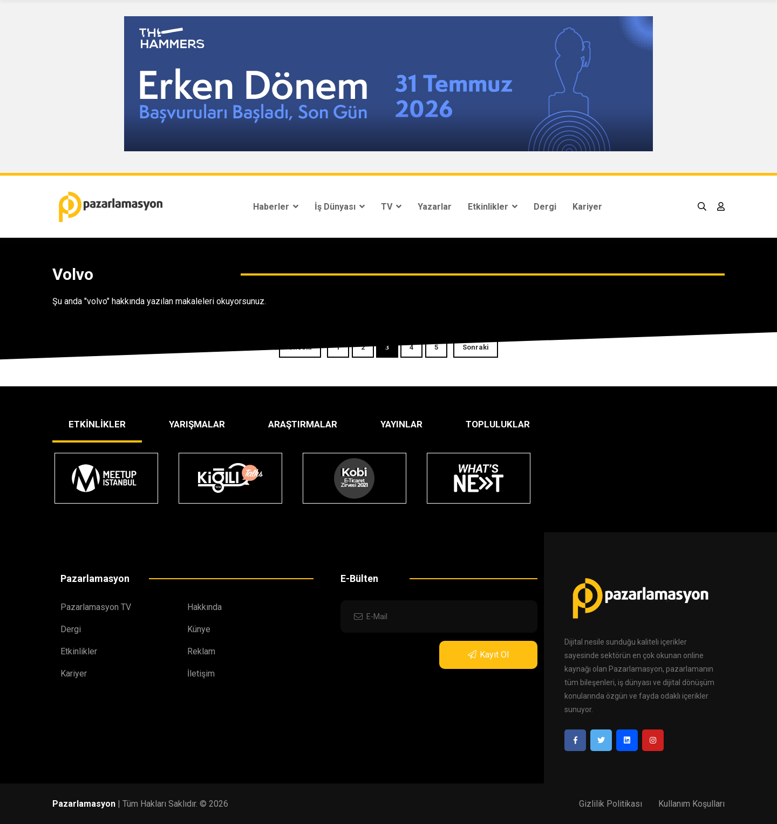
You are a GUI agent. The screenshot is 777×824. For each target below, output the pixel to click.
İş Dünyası (340, 207)
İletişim (201, 673)
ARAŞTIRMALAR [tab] (302, 424)
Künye (198, 629)
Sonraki (475, 347)
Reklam (201, 651)
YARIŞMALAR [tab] (197, 424)
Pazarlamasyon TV (95, 607)
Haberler (275, 207)
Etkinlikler (492, 207)
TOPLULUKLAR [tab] (498, 424)
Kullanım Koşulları (691, 804)
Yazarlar (435, 207)
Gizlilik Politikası (610, 804)
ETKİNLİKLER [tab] (97, 424)
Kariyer (587, 207)
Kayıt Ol (488, 654)
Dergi (545, 207)
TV (391, 207)
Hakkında (204, 607)
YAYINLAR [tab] (401, 424)
